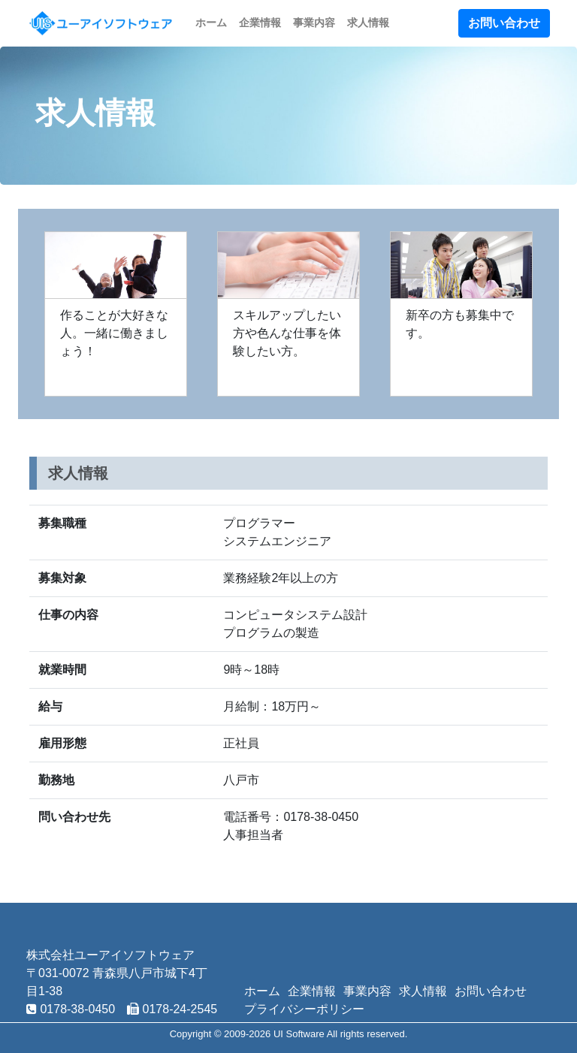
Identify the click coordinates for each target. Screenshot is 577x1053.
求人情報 (368, 23)
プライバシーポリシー (304, 1009)
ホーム (211, 23)
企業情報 (260, 23)
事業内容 (314, 23)
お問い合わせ (504, 23)
